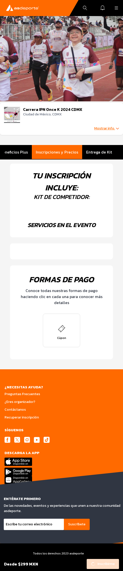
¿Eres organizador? (20, 401)
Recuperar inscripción (22, 417)
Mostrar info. (106, 128)
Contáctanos (15, 409)
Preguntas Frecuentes (22, 394)
